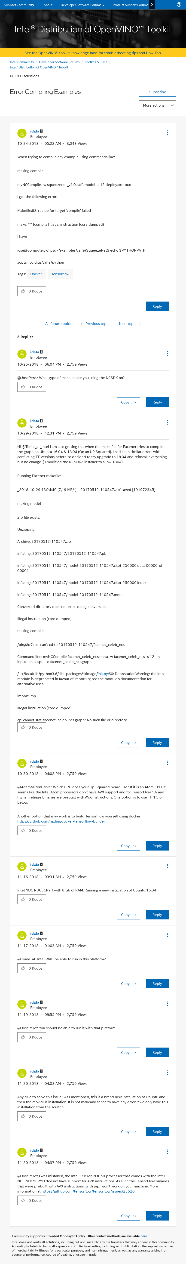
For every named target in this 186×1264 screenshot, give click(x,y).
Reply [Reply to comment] (157, 402)
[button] (167, 132)
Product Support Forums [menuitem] (130, 4)
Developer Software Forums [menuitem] (81, 4)
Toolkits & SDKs (96, 61)
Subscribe (157, 91)
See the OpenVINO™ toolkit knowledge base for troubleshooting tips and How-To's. (93, 52)
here (143, 1235)
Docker (36, 273)
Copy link (128, 402)
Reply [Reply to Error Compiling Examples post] (157, 306)
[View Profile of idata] (36, 131)
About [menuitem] (48, 4)
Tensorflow (60, 273)
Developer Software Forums (59, 61)
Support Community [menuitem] (19, 4)
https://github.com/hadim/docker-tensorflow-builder (61, 821)
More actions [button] (153, 105)
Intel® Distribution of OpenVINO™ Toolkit (39, 67)
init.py (103, 673)
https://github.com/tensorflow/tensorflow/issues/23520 (88, 1191)
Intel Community (22, 61)
